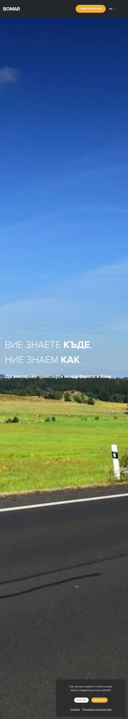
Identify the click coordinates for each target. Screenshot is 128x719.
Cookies (75, 709)
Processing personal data (97, 709)
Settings (81, 700)
